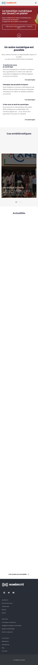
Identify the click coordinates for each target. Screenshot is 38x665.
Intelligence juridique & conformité (11, 625)
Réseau (4, 609)
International (5, 644)
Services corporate (7, 632)
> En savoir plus (29, 80)
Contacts (4, 651)
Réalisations (5, 641)
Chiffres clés (5, 606)
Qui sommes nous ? (7, 603)
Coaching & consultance (9, 622)
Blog (3, 648)
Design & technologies (8, 629)
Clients (4, 613)
